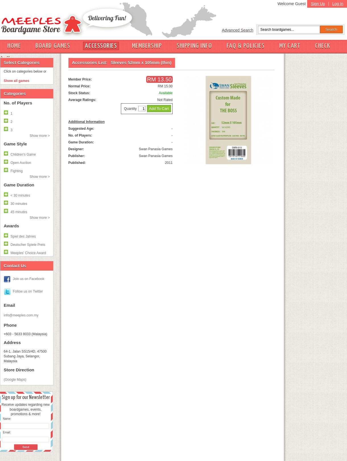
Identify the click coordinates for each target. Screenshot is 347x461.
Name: (7, 418)
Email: (7, 432)
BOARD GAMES (53, 46)
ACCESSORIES (101, 46)
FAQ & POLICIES (246, 46)
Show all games (16, 81)
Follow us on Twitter (28, 291)
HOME (14, 46)
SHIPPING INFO (194, 46)
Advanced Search (237, 30)
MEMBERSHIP (147, 46)
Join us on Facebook (28, 279)
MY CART (289, 46)
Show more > (40, 136)
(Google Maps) (15, 380)
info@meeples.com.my (21, 315)
